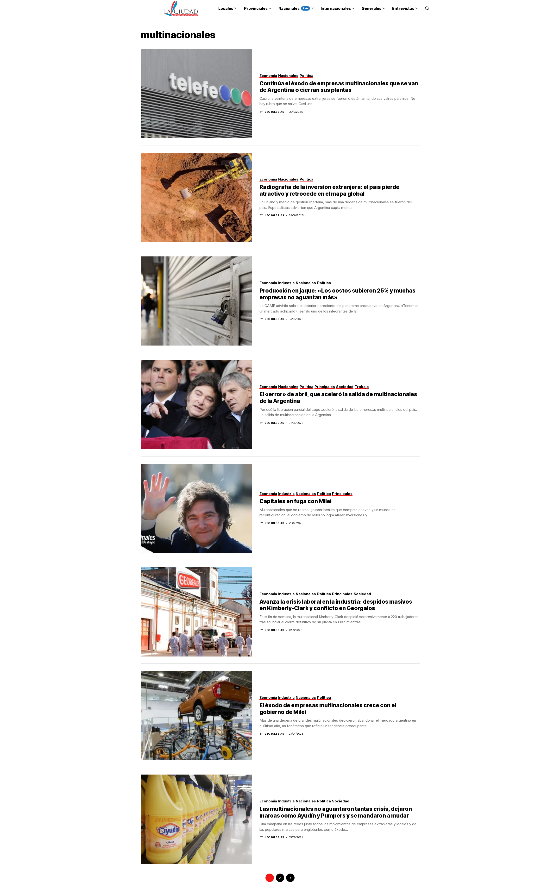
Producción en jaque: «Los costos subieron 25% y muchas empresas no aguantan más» (337, 294)
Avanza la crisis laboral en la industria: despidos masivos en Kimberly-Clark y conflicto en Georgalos (335, 605)
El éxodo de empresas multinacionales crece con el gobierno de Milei (327, 708)
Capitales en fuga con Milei (295, 501)
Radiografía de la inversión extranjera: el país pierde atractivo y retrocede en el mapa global (329, 190)
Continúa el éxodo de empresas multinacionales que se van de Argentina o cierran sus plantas (338, 87)
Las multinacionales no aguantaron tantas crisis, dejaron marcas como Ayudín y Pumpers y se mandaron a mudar (335, 812)
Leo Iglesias (274, 111)
